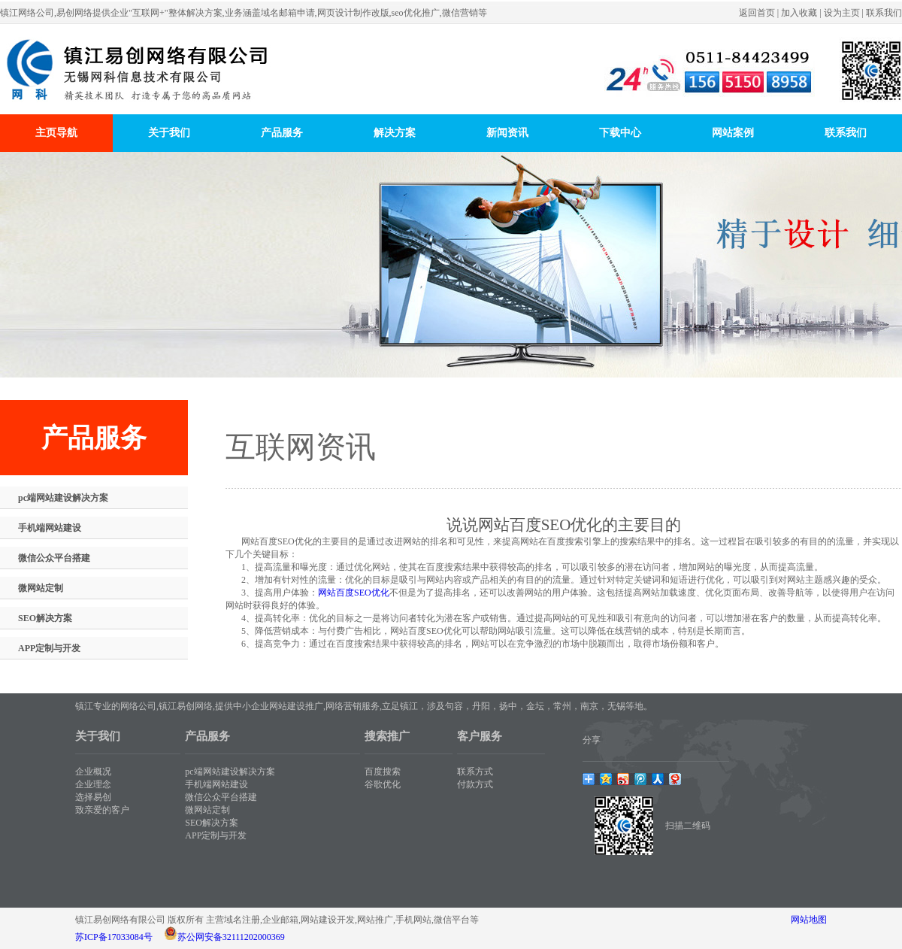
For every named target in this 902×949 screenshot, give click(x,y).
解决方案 (395, 132)
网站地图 (809, 919)
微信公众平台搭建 (54, 558)
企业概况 (93, 771)
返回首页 (757, 13)
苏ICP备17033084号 (114, 937)
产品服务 (282, 132)
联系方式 (475, 771)
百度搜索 (383, 771)
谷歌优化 (383, 784)
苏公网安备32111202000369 (231, 937)
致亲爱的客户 (102, 810)
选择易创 (93, 797)
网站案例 (733, 132)
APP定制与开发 (49, 648)
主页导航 (56, 132)
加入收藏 (799, 13)
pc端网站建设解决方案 (63, 498)
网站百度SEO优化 (353, 592)
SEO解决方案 (45, 618)
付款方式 (475, 784)
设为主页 (842, 13)
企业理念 (93, 784)
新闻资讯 (507, 132)
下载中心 (620, 132)
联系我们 (884, 13)
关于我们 (169, 132)
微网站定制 (40, 588)
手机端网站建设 (49, 528)
